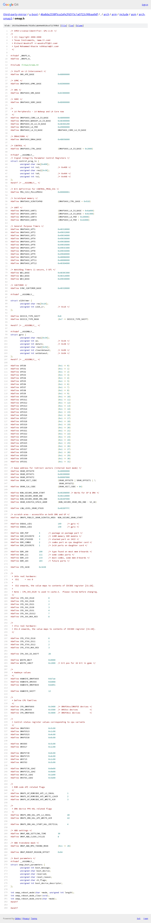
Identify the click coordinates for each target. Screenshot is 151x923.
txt (138, 918)
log (71, 25)
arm (114, 14)
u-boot (33, 14)
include (123, 14)
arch (106, 14)
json (145, 918)
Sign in (145, 4)
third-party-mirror (15, 14)
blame (80, 25)
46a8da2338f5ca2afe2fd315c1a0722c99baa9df (69, 14)
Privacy (25, 918)
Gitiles (18, 918)
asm (133, 14)
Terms (34, 918)
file (63, 25)
